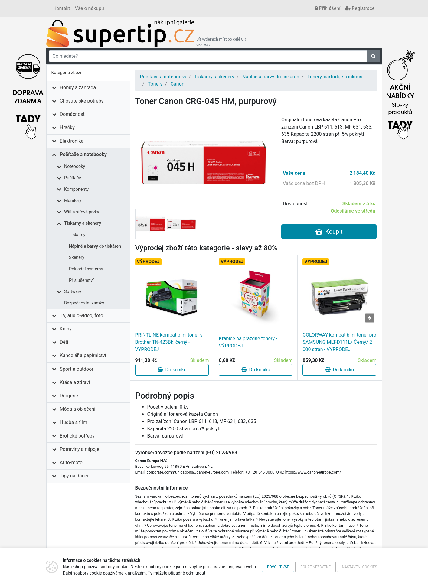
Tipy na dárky (74, 476)
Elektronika (72, 141)
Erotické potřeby (77, 436)
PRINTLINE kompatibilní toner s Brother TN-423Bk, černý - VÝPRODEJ (169, 342)
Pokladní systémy (86, 269)
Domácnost (72, 114)
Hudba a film (73, 422)
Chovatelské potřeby (81, 101)
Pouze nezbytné (315, 567)
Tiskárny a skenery (82, 223)
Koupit (329, 231)
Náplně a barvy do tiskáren (95, 246)
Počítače (72, 178)
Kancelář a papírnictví (83, 355)
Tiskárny (77, 234)
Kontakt (62, 8)
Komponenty (76, 189)
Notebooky (74, 166)
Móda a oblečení (78, 409)
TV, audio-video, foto (81, 315)
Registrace (359, 8)
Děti (64, 342)
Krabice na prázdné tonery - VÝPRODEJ (248, 342)
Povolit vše (278, 567)
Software (72, 291)
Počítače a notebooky (83, 154)
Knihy (66, 329)
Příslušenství (81, 280)
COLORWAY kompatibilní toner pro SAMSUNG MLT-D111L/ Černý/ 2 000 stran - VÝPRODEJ (339, 342)
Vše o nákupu (89, 8)
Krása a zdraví (75, 382)
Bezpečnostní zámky (84, 303)
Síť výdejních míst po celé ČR (221, 42)
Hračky (67, 127)
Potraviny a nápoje (80, 449)
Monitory (72, 200)
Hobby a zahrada (78, 87)
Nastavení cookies (359, 567)
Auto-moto (71, 462)
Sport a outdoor (76, 369)
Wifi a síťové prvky (81, 212)
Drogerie (69, 396)
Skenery (76, 257)
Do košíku (172, 370)
